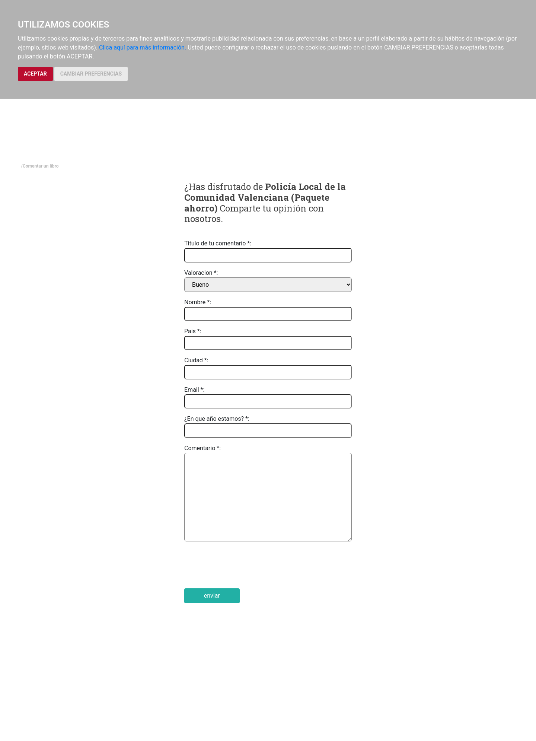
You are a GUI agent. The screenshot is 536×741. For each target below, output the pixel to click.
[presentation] (240, 564)
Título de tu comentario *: (217, 243)
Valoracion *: (201, 272)
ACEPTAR (35, 74)
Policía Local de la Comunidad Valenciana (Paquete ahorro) (265, 197)
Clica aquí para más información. (142, 47)
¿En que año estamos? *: (216, 418)
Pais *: (192, 331)
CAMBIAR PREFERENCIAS (91, 74)
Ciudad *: (196, 360)
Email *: (194, 389)
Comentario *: (202, 448)
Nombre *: (197, 302)
